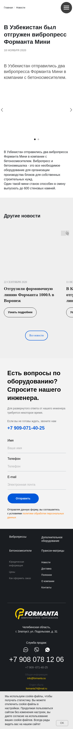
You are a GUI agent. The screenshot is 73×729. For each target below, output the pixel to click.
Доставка (46, 568)
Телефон (14, 458)
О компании (47, 581)
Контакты (46, 587)
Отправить (23, 498)
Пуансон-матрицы (52, 550)
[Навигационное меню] (66, 8)
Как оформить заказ (20, 578)
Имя (11, 440)
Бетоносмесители (20, 550)
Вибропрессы (17, 536)
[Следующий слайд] (71, 110)
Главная (8, 7)
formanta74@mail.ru (36, 688)
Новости (20, 7)
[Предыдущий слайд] (2, 110)
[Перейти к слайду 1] (35, 139)
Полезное (46, 575)
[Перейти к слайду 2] (38, 139)
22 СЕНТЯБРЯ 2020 (15, 282)
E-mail (12, 477)
